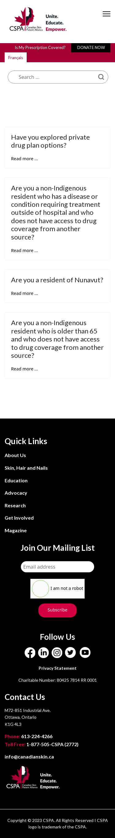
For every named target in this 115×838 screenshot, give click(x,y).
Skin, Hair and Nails (26, 468)
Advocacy (16, 493)
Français (15, 57)
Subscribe (57, 610)
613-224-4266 (29, 736)
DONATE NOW (91, 47)
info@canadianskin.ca (29, 756)
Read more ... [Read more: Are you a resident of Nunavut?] (24, 293)
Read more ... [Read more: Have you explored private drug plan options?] (24, 158)
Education (16, 480)
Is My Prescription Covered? (40, 47)
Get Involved (19, 518)
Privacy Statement (58, 668)
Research (15, 505)
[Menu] (106, 19)
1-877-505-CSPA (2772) (42, 744)
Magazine (16, 530)
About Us (15, 455)
